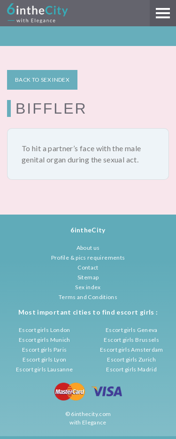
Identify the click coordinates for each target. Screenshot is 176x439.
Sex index (87, 287)
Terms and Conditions (88, 296)
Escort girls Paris (44, 349)
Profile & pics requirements (88, 257)
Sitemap (88, 277)
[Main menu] (163, 13)
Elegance (94, 422)
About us (88, 247)
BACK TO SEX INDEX (42, 79)
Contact (88, 267)
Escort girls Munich (44, 339)
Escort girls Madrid (131, 369)
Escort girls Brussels (131, 339)
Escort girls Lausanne (44, 369)
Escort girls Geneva (132, 329)
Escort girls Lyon (44, 359)
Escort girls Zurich (131, 359)
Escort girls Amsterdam (131, 349)
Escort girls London (44, 329)
